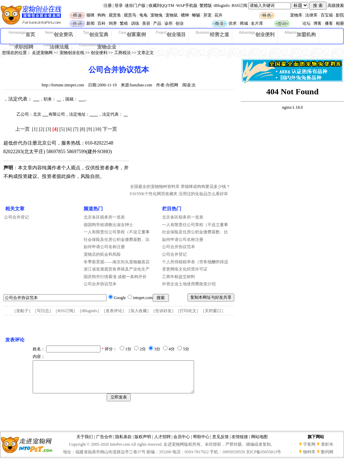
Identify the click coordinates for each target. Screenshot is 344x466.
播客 (329, 23)
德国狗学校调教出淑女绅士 (108, 224)
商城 (244, 23)
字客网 (309, 450)
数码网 (327, 458)
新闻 (90, 23)
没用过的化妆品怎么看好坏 (203, 193)
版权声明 (143, 443)
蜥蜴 (196, 15)
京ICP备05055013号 (263, 458)
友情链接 (240, 443)
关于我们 (84, 443)
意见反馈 (220, 443)
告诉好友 (163, 310)
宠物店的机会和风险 (102, 254)
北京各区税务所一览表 (104, 217)
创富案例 (132, 34)
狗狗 (101, 15)
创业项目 (171, 34)
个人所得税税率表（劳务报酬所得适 (195, 262)
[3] (48, 129)
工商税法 (122, 52)
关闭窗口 (213, 310)
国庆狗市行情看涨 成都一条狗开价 (115, 276)
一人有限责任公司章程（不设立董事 (117, 232)
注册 (108, 5)
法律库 (311, 15)
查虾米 (327, 450)
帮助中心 (201, 443)
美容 (146, 23)
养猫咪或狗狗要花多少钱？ (205, 186)
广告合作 (104, 443)
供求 (232, 23)
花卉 (218, 15)
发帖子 (22, 310)
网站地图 (259, 443)
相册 (340, 23)
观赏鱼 (115, 15)
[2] (41, 129)
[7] (75, 129)
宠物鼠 (171, 15)
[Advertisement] (181, 139)
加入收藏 (138, 310)
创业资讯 (59, 34)
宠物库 (296, 15)
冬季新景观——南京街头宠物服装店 (117, 262)
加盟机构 (300, 34)
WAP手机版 (186, 5)
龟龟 (143, 15)
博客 (317, 23)
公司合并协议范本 (100, 284)
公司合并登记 (16, 217)
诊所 (168, 23)
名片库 (257, 23)
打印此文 (188, 310)
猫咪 (90, 15)
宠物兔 (156, 15)
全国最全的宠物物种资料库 (155, 186)
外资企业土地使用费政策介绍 (189, 284)
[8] (82, 129)
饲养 (113, 23)
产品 (157, 23)
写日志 (43, 310)
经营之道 (212, 34)
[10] (97, 129)
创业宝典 (96, 34)
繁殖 (124, 23)
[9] (89, 129)
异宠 (207, 15)
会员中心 (181, 443)
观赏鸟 (130, 15)
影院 (340, 15)
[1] (34, 129)
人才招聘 (162, 443)
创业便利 (257, 34)
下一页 (110, 129)
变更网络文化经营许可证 (184, 269)
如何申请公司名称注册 (104, 246)
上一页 (22, 129)
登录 (119, 5)
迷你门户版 (135, 5)
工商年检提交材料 (178, 276)
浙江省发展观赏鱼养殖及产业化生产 (117, 269)
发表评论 (114, 310)
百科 (101, 23)
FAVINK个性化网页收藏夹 (154, 193)
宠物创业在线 (72, 52)
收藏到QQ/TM (161, 5)
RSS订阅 (239, 5)
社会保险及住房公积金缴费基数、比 (117, 239)
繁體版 (206, 5)
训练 (135, 23)
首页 (22, 34)
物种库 (309, 458)
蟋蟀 (185, 15)
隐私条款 (123, 443)
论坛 (306, 23)
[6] (69, 129)
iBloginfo (222, 5)
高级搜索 (335, 5)
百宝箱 (327, 15)
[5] (62, 129)
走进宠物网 (42, 52)
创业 (179, 23)
